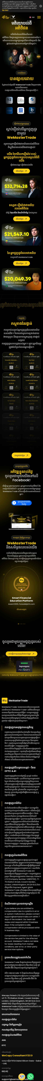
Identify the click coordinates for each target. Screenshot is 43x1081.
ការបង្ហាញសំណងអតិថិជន (12, 1035)
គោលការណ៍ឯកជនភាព (11, 1014)
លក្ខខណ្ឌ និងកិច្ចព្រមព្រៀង (12, 1024)
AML (4, 1040)
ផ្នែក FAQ (5, 10)
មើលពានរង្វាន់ (21, 609)
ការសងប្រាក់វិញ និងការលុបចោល (14, 1029)
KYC (4, 1045)
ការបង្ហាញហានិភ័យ (9, 1019)
